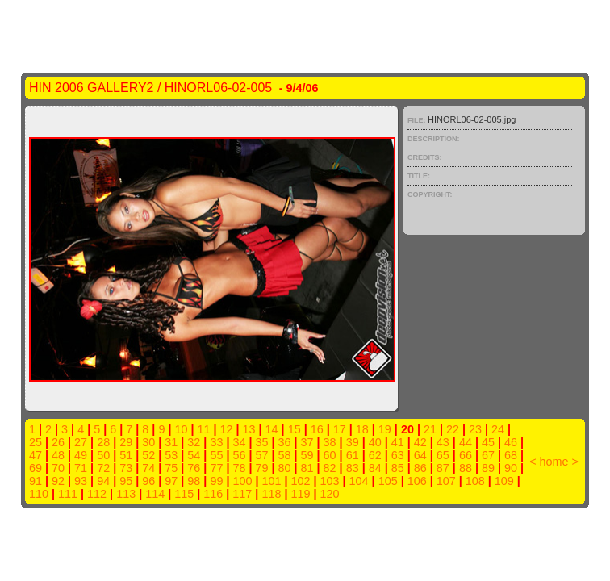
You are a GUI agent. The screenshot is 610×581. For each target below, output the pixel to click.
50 (103, 455)
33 (216, 442)
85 (397, 468)
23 (475, 429)
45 (488, 442)
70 (58, 468)
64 (420, 455)
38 (330, 442)
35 (261, 442)
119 (300, 493)
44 (465, 442)
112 (97, 493)
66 (465, 455)
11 (203, 429)
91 (35, 480)
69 (35, 468)
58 (284, 455)
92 (58, 480)
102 (301, 480)
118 (271, 493)
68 (510, 455)
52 (148, 455)
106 (417, 480)
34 (238, 442)
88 (465, 468)
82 (330, 468)
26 (58, 442)
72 (103, 468)
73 (125, 468)
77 (216, 468)
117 (242, 493)
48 (58, 455)
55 (216, 455)
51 (125, 455)
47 (35, 455)
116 (213, 493)
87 (443, 468)
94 (103, 480)
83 (352, 468)
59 (307, 455)
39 (352, 442)
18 (362, 429)
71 (80, 468)
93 (80, 480)
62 (375, 455)
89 (488, 468)
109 (504, 480)
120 (329, 493)
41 (397, 442)
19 (384, 429)
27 (80, 442)
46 (510, 442)
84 (375, 468)
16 (317, 429)
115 (184, 493)
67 (488, 455)
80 (284, 468)
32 (193, 442)
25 (35, 442)
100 (242, 480)
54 (193, 455)
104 (359, 480)
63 (397, 455)
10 (180, 429)
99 (216, 480)
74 (148, 468)
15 (294, 429)
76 (193, 468)
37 (307, 442)
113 (126, 493)
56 (238, 455)
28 (103, 442)
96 (148, 480)
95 (125, 480)
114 (155, 493)
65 (443, 455)
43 (443, 442)
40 (375, 442)
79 (261, 468)
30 (148, 442)
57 (261, 455)
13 (249, 429)
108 (475, 480)
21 (430, 429)
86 (420, 468)
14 (271, 429)
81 (307, 468)
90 (510, 468)
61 (352, 455)
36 (284, 442)
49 (80, 455)
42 (420, 442)
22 (452, 429)
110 (38, 493)
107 (446, 480)
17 (339, 429)
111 (67, 493)
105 (388, 480)
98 (193, 480)
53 (171, 455)
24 (497, 429)
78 (238, 468)
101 (271, 480)
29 (125, 442)
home (554, 461)
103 (330, 480)
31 (171, 442)
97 (171, 480)
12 (226, 429)
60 (330, 455)
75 (171, 468)
